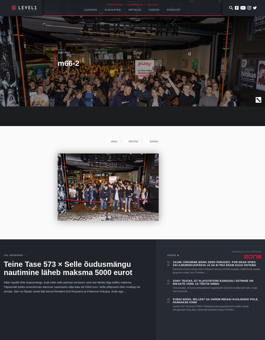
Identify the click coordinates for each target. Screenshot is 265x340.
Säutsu (131, 141)
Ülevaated (113, 9)
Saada (152, 141)
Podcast (174, 9)
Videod (154, 9)
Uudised (91, 9)
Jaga (112, 141)
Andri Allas (64, 52)
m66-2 (68, 63)
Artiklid (134, 9)
